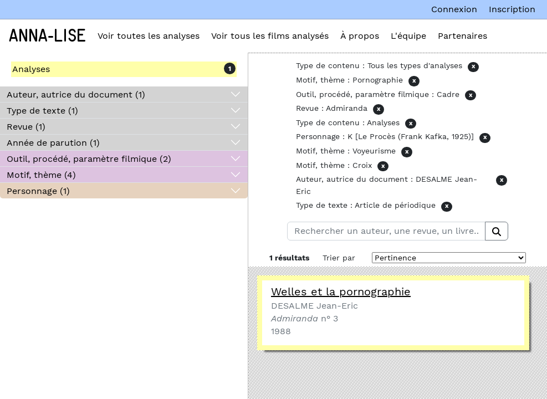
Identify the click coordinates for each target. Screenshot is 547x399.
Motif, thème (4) (41, 175)
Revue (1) (26, 126)
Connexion (454, 9)
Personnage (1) (38, 191)
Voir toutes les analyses (149, 35)
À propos (359, 35)
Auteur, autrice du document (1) (76, 94)
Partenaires (462, 35)
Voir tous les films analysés (270, 35)
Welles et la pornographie (341, 291)
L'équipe (408, 35)
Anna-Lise (47, 36)
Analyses (31, 69)
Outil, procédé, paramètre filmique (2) (89, 159)
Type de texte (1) (42, 110)
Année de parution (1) (53, 142)
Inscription (512, 9)
